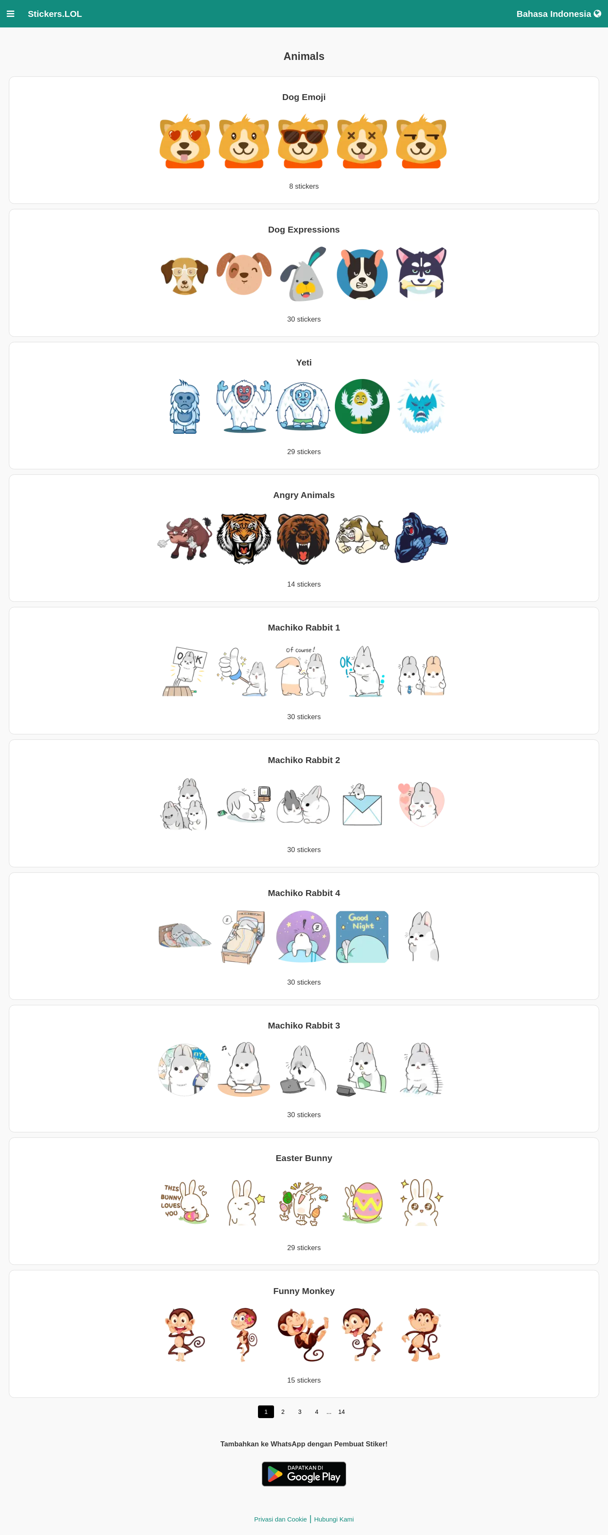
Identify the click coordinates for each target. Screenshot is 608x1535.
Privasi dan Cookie (280, 1519)
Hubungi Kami (334, 1519)
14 (341, 1411)
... (328, 1411)
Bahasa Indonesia (558, 14)
